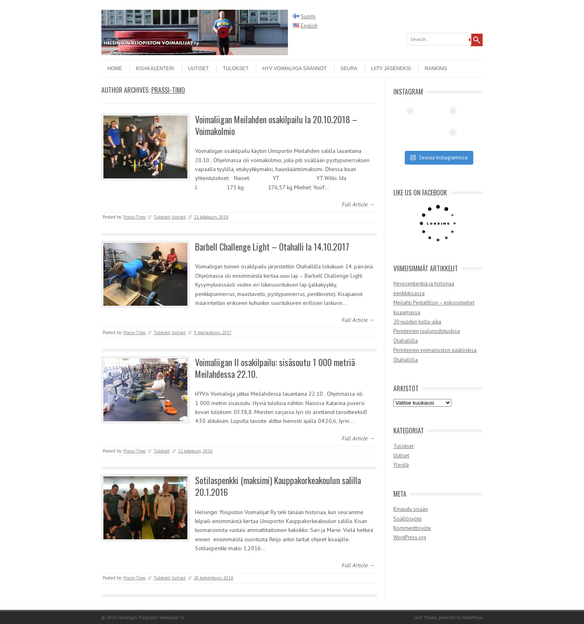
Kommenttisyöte (412, 528)
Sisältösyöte (407, 518)
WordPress (472, 617)
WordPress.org (409, 537)
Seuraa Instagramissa (438, 157)
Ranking (436, 68)
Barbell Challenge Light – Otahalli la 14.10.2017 (272, 246)
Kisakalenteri (155, 68)
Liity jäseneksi (391, 68)
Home (114, 68)
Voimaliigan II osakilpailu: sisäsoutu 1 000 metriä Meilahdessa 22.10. (275, 368)
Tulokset (235, 68)
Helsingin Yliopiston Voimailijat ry (151, 617)
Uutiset (198, 68)
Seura (349, 68)
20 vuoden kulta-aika (417, 321)
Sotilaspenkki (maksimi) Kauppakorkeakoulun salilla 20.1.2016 (278, 486)
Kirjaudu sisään (410, 509)
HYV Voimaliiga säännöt (294, 68)
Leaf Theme (425, 617)
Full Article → (358, 204)
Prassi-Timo (168, 90)
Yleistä (401, 464)
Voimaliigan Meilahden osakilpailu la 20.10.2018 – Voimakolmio (276, 125)
